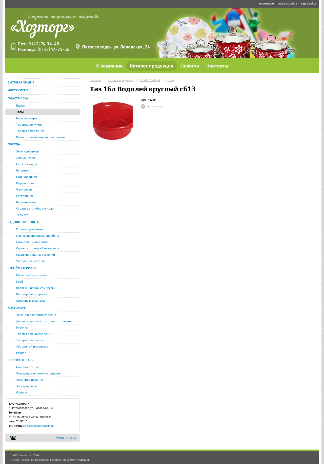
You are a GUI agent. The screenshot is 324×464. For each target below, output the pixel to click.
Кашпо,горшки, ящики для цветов (40, 137)
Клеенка (22, 327)
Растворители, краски (31, 294)
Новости (189, 65)
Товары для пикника (30, 340)
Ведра (20, 105)
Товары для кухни (29, 124)
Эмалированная (27, 151)
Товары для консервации (34, 334)
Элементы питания (29, 380)
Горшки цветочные (29, 229)
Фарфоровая (25, 183)
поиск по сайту (287, 3)
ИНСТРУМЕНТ (18, 90)
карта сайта (308, 3)
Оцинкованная (26, 177)
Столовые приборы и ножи (35, 208)
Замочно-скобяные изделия (36, 315)
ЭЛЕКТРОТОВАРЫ (21, 360)
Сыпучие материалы (30, 300)
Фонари (21, 392)
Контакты (217, 65)
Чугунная (22, 170)
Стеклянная (24, 196)
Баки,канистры (26, 118)
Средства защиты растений (35, 254)
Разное (21, 353)
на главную (266, 3)
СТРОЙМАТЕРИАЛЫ (22, 268)
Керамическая (26, 202)
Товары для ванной (30, 131)
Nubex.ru (83, 459)
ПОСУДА (14, 144)
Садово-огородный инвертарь (37, 248)
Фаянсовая (24, 189)
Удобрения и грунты (30, 261)
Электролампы (26, 386)
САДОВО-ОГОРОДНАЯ (24, 222)
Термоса (22, 215)
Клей (19, 281)
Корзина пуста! (65, 437)
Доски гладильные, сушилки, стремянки (44, 321)
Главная (95, 80)
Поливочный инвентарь (33, 242)
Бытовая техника (28, 367)
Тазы (20, 112)
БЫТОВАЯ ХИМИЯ (21, 82)
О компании (109, 65)
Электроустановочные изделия (38, 373)
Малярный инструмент (32, 275)
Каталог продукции (151, 65)
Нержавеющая (26, 164)
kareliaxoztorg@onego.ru (38, 425)
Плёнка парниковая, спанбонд (37, 235)
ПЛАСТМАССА (18, 98)
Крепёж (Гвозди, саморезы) (35, 288)
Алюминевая (25, 158)
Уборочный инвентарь (32, 346)
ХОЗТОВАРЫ (17, 308)
